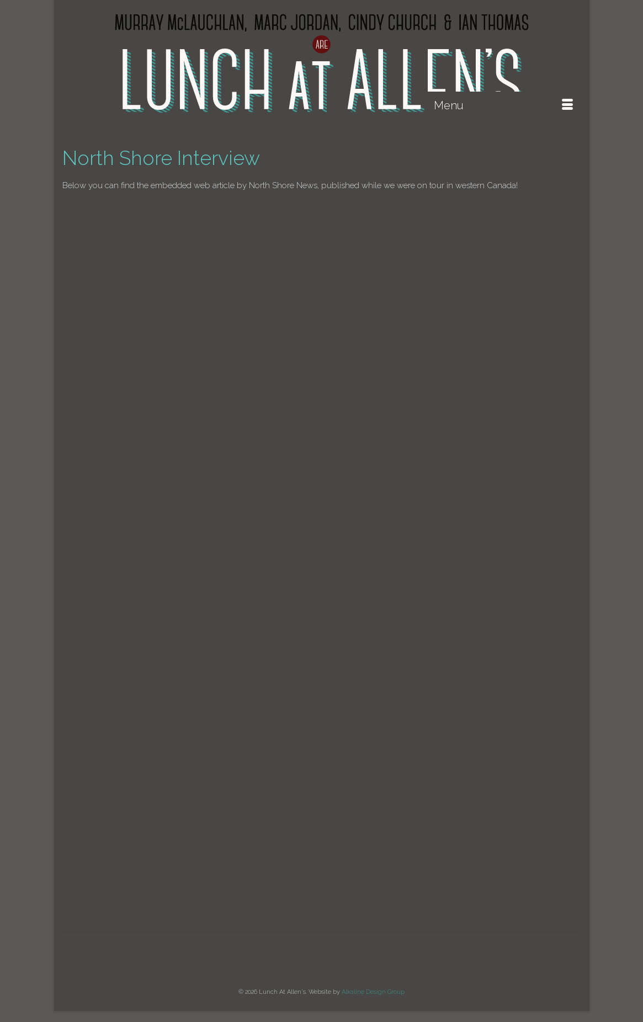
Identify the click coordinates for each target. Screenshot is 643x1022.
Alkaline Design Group (373, 992)
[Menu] (503, 105)
